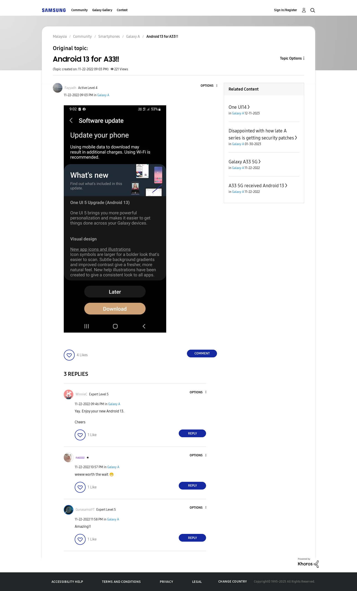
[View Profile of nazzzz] (80, 458)
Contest (122, 10)
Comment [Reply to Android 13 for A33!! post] (202, 353)
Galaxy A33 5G (243, 161)
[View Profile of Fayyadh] (70, 88)
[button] (209, 86)
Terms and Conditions (121, 582)
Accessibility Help (67, 582)
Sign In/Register (285, 10)
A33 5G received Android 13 (256, 185)
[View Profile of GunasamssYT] (85, 510)
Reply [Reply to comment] (192, 433)
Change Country (232, 581)
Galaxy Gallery (102, 10)
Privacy (166, 582)
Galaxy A (103, 95)
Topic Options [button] (291, 58)
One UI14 (238, 107)
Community (79, 10)
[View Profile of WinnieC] (81, 394)
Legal (197, 582)
